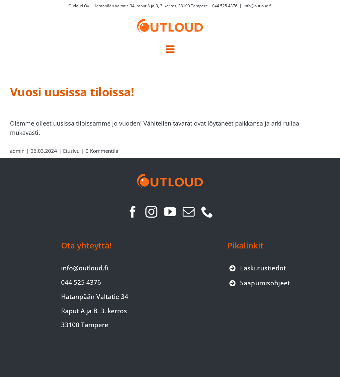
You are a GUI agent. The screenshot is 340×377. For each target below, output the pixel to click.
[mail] (189, 212)
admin (17, 150)
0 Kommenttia (102, 150)
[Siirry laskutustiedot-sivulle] (257, 268)
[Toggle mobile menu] (170, 49)
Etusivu (71, 150)
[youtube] (170, 212)
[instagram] (151, 212)
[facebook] (133, 212)
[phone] (207, 212)
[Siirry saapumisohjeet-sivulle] (259, 283)
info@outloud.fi (258, 6)
